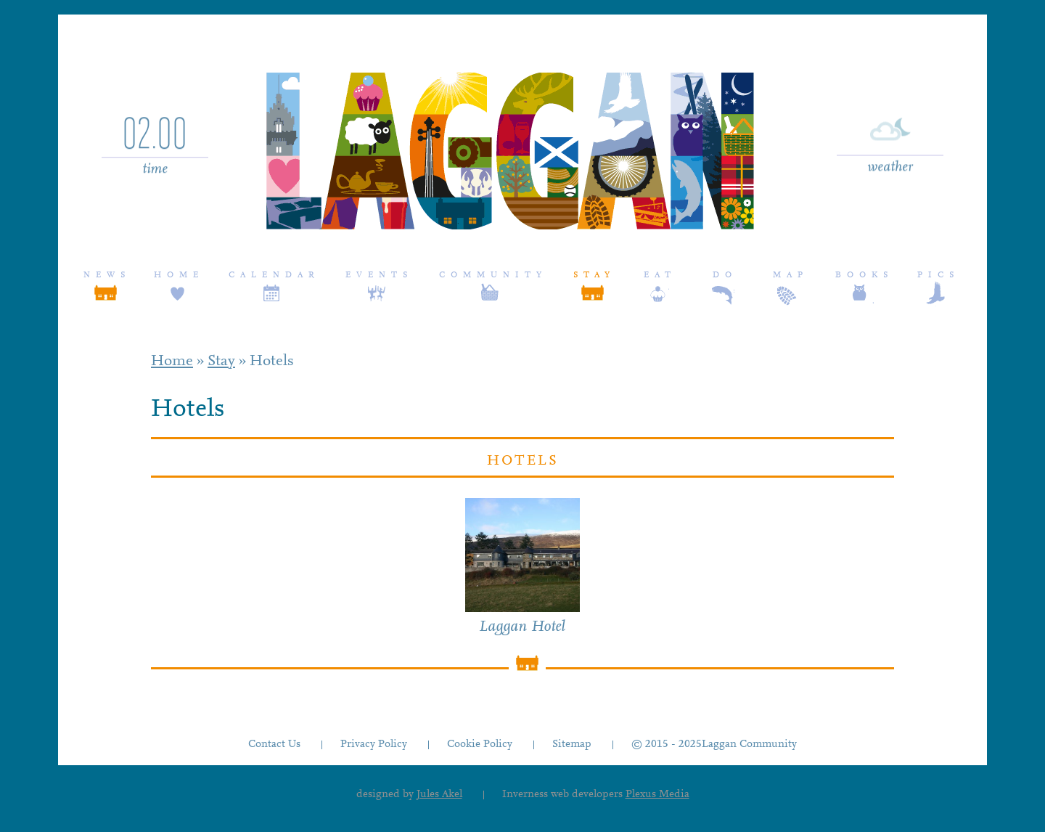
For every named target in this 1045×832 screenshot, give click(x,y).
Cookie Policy (479, 744)
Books (864, 275)
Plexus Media (657, 794)
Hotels (272, 362)
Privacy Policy (373, 744)
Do (725, 275)
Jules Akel (439, 794)
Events (379, 275)
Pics (938, 275)
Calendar (274, 275)
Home (179, 275)
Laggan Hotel (522, 627)
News (107, 275)
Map (790, 275)
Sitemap (571, 744)
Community (493, 275)
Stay (594, 275)
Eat (660, 275)
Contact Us (274, 744)
